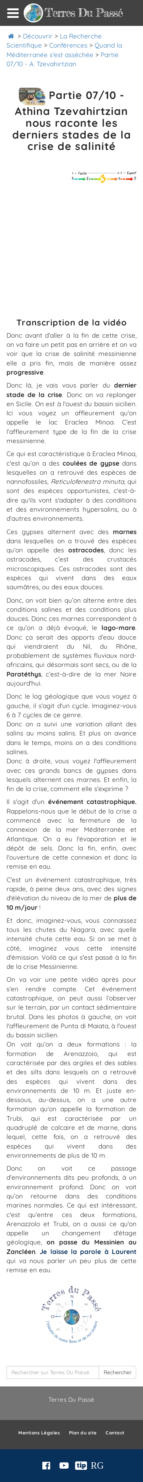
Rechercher (118, 1372)
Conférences (68, 45)
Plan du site (83, 1433)
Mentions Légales (39, 1433)
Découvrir (38, 36)
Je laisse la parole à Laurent (88, 1251)
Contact (115, 1433)
